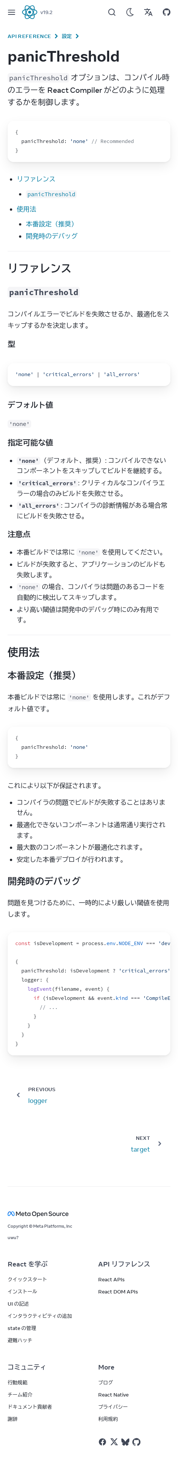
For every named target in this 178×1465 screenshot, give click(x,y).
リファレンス (36, 179)
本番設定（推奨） (52, 224)
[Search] (112, 12)
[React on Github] (137, 1442)
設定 (67, 36)
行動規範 (17, 1382)
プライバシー (113, 1407)
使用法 (26, 209)
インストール (22, 1292)
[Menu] (11, 12)
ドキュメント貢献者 (30, 1407)
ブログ (105, 1382)
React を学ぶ (28, 1264)
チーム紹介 (20, 1395)
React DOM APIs (118, 1292)
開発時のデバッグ (52, 236)
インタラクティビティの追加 (40, 1316)
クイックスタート (27, 1279)
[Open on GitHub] (166, 12)
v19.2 (46, 12)
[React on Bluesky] (125, 1442)
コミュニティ (27, 1367)
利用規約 (108, 1419)
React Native (113, 1395)
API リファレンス (124, 1264)
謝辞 (12, 1419)
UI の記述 (18, 1304)
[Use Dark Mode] (130, 12)
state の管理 (22, 1328)
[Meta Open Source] (89, 1213)
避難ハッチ (20, 1340)
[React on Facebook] (102, 1442)
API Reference (29, 36)
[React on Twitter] (114, 1442)
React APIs (111, 1279)
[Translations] (148, 12)
